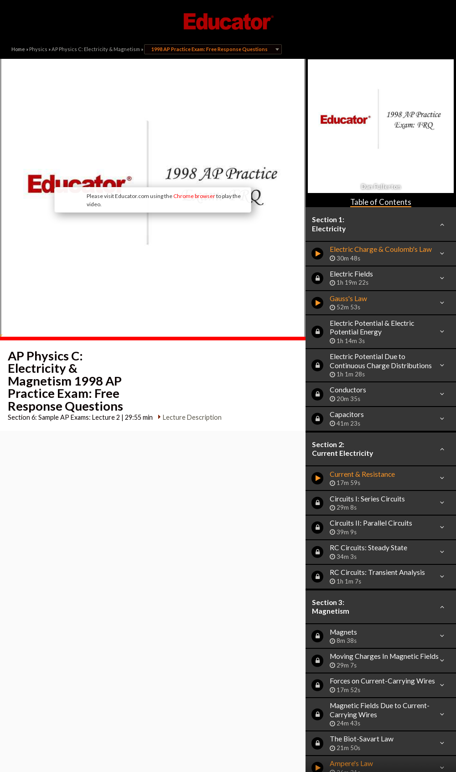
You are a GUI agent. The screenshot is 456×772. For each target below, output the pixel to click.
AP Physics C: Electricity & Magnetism (96, 49)
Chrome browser (194, 196)
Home (18, 49)
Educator (228, 21)
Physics (38, 49)
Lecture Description (192, 417)
